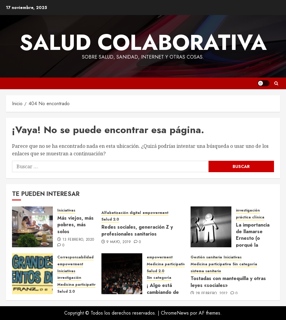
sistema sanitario (206, 271)
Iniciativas (66, 210)
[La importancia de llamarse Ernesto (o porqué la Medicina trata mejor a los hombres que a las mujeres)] (211, 226)
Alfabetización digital (121, 212)
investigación (248, 210)
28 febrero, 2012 (212, 293)
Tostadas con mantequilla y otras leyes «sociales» (228, 281)
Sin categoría (159, 277)
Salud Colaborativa (143, 42)
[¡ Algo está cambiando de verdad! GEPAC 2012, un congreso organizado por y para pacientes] (121, 273)
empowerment (155, 212)
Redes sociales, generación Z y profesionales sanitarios (137, 230)
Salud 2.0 (110, 219)
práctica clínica (250, 217)
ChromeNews (175, 312)
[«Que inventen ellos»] (32, 273)
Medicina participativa (77, 284)
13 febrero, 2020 (78, 239)
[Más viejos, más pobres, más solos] (32, 226)
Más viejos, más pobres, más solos (75, 225)
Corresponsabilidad (75, 257)
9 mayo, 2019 (118, 242)
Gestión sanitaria (206, 257)
